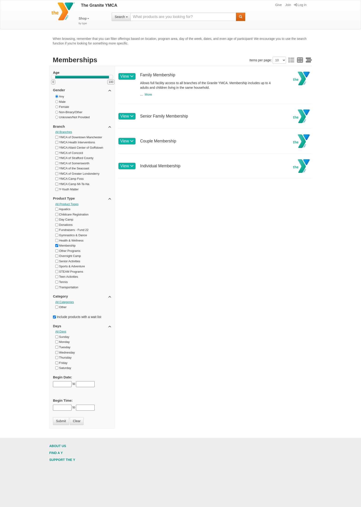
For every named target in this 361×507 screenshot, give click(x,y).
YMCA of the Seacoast (72, 168)
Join (288, 5)
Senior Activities (67, 261)
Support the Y (62, 460)
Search (121, 17)
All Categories (64, 302)
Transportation (66, 287)
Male (60, 101)
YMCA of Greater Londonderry (77, 173)
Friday (61, 363)
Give (278, 5)
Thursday (63, 357)
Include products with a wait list (77, 317)
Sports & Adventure (70, 266)
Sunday (62, 337)
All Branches (63, 132)
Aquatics (62, 209)
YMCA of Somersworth (72, 163)
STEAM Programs (69, 271)
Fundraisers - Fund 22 (72, 230)
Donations (64, 225)
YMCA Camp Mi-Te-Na (72, 184)
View (127, 76)
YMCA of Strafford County (74, 158)
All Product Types (67, 204)
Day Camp (64, 219)
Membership (65, 245)
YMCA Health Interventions (75, 142)
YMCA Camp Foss (69, 178)
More (148, 94)
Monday (62, 342)
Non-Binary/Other (68, 112)
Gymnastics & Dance (71, 235)
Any (59, 96)
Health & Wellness (69, 240)
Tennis (61, 282)
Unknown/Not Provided (72, 117)
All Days (60, 331)
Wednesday (65, 352)
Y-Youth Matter (67, 189)
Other (61, 307)
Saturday (63, 368)
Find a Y (56, 453)
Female (62, 107)
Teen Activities (66, 276)
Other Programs (67, 251)
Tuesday (62, 347)
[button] (84, 21)
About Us (57, 446)
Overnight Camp (68, 256)
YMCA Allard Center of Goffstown (79, 147)
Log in (300, 5)
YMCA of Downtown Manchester (78, 137)
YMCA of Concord (69, 153)
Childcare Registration (72, 214)
